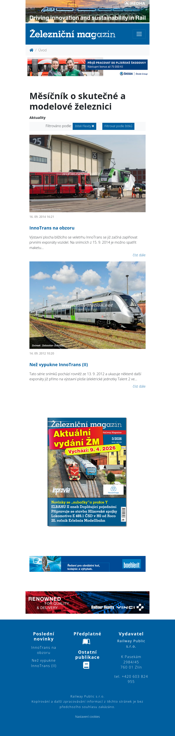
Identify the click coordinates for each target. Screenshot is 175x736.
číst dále (139, 255)
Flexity (84, 126)
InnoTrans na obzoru (52, 228)
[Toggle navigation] (139, 33)
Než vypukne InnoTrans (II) (58, 364)
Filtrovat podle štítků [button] (118, 126)
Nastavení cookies (87, 717)
